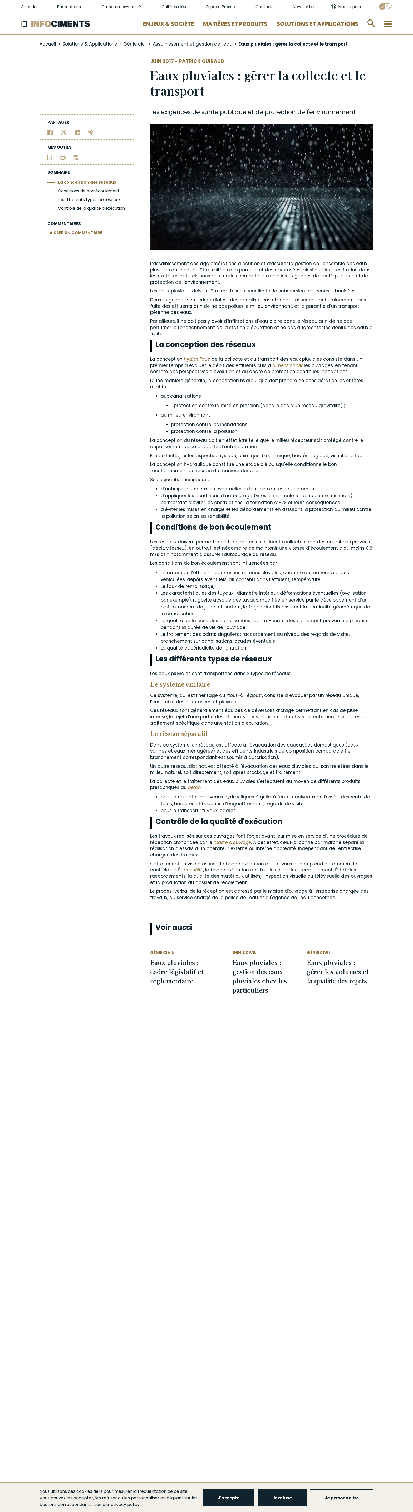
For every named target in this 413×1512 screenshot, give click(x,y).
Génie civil (134, 44)
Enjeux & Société (168, 24)
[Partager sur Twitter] (64, 132)
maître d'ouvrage (232, 842)
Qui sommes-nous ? (121, 6)
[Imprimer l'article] (63, 157)
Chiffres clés (173, 6)
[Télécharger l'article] (76, 157)
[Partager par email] (91, 132)
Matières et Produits (235, 24)
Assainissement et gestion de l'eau (192, 44)
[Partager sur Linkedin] (77, 132)
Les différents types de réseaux (89, 199)
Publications (69, 6)
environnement (332, 112)
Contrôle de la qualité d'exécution (91, 208)
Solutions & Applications (89, 44)
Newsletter (304, 6)
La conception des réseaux (87, 182)
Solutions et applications (317, 24)
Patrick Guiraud (201, 61)
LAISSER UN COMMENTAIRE (74, 233)
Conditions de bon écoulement (89, 191)
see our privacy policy (117, 1504)
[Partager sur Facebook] (50, 132)
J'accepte (228, 1498)
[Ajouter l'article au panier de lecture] (49, 157)
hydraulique (197, 359)
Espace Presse (220, 6)
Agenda (29, 6)
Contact (263, 6)
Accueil (48, 44)
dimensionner (287, 365)
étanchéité (191, 870)
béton (194, 787)
